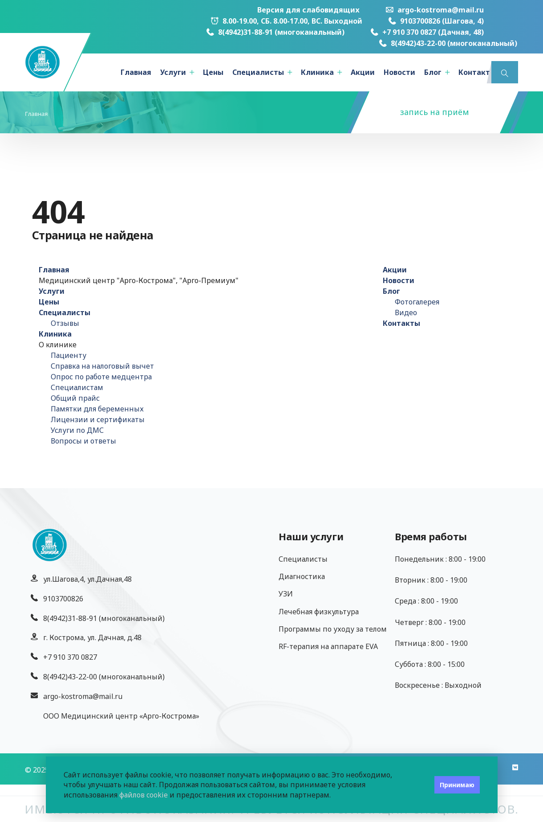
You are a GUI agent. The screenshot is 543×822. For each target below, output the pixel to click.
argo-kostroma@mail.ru (435, 10)
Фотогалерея (417, 302)
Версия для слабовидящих (308, 10)
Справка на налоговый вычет (102, 366)
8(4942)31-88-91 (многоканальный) (275, 32)
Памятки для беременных (97, 409)
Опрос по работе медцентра (101, 377)
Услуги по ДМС (77, 430)
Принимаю (457, 785)
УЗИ (286, 594)
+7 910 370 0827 (70, 657)
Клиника (317, 72)
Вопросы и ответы (83, 441)
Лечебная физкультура (319, 611)
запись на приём (434, 112)
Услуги (173, 72)
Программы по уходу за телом (333, 629)
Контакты (477, 72)
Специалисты (258, 72)
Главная (136, 72)
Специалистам (77, 387)
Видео (406, 312)
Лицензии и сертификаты (98, 419)
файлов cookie (143, 795)
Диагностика (302, 576)
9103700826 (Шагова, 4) (436, 21)
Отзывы (65, 323)
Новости (399, 72)
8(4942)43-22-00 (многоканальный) (448, 43)
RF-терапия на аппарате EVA (328, 646)
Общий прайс (75, 398)
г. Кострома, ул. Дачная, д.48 (92, 637)
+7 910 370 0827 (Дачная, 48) (427, 32)
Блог (433, 72)
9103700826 (63, 599)
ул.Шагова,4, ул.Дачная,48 (87, 579)
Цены (213, 72)
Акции (363, 72)
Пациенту (68, 355)
